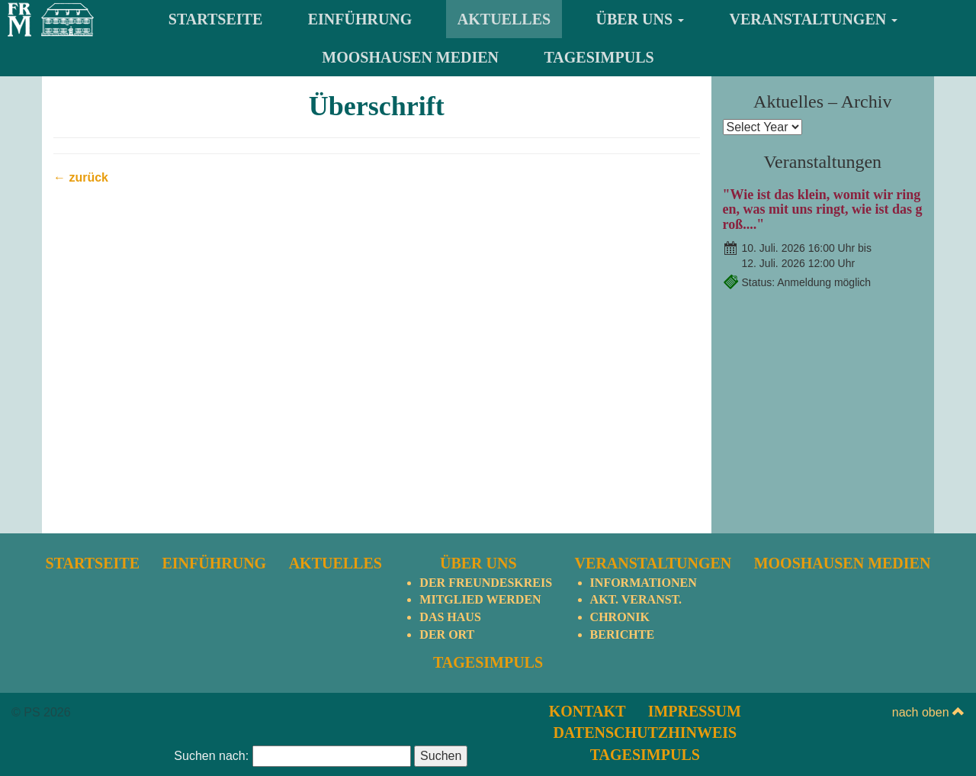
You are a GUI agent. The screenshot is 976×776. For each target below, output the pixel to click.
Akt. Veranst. (636, 599)
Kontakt (587, 711)
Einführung (360, 19)
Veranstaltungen (814, 19)
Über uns (640, 19)
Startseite (215, 19)
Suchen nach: (211, 755)
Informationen (643, 582)
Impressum (694, 711)
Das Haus (449, 616)
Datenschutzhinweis (645, 732)
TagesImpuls (599, 57)
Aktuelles (504, 19)
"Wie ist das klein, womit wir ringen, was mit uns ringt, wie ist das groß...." (823, 210)
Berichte (622, 634)
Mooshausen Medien (410, 57)
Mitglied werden (480, 599)
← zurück (80, 177)
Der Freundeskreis (485, 582)
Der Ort (446, 634)
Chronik (620, 616)
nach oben (928, 712)
